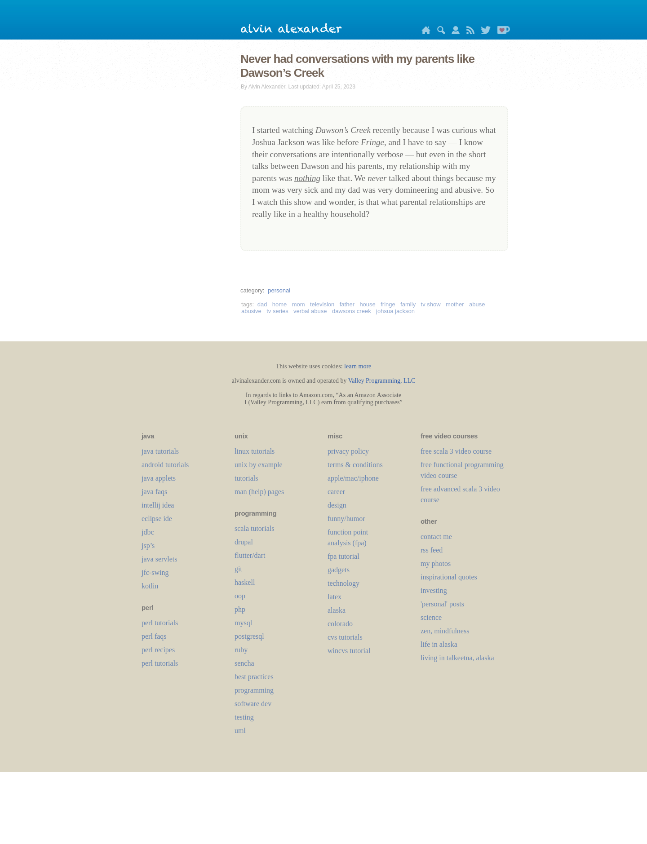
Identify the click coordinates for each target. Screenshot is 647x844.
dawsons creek (351, 311)
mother (455, 304)
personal (279, 290)
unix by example (259, 464)
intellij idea (158, 505)
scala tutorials (254, 528)
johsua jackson (395, 311)
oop (240, 596)
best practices (254, 677)
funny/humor (346, 518)
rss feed (432, 550)
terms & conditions (355, 464)
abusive (251, 311)
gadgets (339, 570)
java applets (159, 478)
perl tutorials (160, 623)
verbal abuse (310, 311)
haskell (245, 582)
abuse (477, 304)
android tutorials (165, 464)
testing (244, 717)
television (322, 304)
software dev (253, 703)
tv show (431, 304)
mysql (243, 623)
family (408, 304)
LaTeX (334, 597)
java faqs (154, 491)
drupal (244, 542)
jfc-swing (155, 572)
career (336, 491)
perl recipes (158, 650)
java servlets (159, 559)
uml (240, 730)
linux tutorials (255, 451)
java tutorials (160, 451)
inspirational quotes (449, 577)
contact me (436, 536)
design (337, 505)
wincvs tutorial (349, 650)
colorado (340, 623)
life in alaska (439, 644)
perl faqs (154, 636)
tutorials (246, 478)
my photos (436, 563)
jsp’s (148, 545)
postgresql (249, 636)
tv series (277, 311)
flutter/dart (250, 555)
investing (434, 590)
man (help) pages (259, 491)
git (238, 569)
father (347, 304)
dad (262, 304)
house (367, 304)
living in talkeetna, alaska (457, 658)
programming (254, 690)
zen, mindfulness (445, 631)
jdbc (148, 532)
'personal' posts (442, 604)
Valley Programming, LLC (382, 380)
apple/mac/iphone (353, 478)
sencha (244, 663)
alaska (337, 610)
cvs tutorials (345, 637)
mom (298, 304)
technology (343, 583)
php (240, 609)
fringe (388, 304)
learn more (357, 366)
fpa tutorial (343, 556)
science (431, 617)
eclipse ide (157, 518)
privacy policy (348, 451)
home (279, 304)
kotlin (150, 586)
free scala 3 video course (456, 451)
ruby (241, 650)
